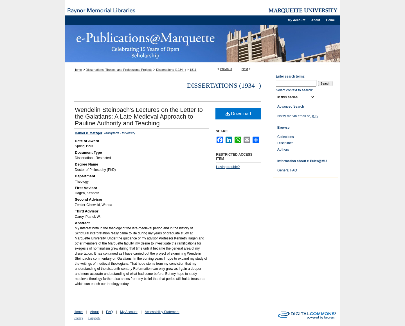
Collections (285, 137)
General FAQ (287, 170)
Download (238, 113)
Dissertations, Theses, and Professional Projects (119, 69)
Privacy (78, 318)
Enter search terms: (290, 76)
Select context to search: (294, 90)
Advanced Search (290, 106)
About (94, 312)
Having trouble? (228, 167)
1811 (193, 69)
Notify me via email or (297, 116)
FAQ (109, 312)
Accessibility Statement (162, 312)
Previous (226, 69)
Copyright (94, 318)
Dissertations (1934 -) (171, 69)
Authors (283, 149)
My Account (129, 312)
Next (245, 69)
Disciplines (285, 143)
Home (78, 69)
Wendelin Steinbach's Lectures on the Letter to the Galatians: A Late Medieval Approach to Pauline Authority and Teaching (139, 116)
